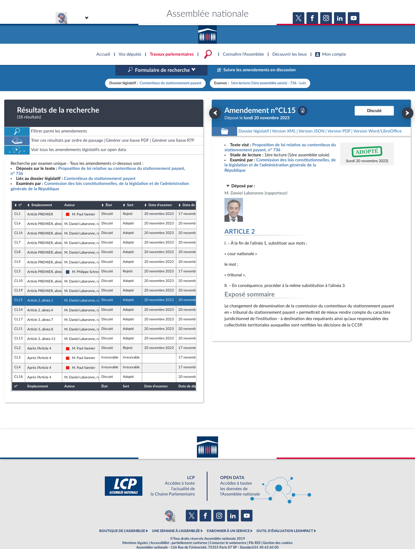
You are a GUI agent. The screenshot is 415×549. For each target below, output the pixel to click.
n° (20, 194)
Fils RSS (254, 531)
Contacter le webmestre (228, 531)
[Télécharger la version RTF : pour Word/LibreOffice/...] (377, 120)
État (109, 194)
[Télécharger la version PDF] (302, 99)
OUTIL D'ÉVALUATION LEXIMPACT (284, 519)
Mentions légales (135, 531)
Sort (130, 194)
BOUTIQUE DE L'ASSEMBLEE (122, 519)
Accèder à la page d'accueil (207, 32)
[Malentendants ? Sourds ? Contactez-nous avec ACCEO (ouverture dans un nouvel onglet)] (169, 504)
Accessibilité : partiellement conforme (178, 531)
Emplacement (41, 194)
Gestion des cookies (278, 531)
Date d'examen (160, 194)
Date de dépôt (193, 194)
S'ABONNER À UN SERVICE (228, 519)
